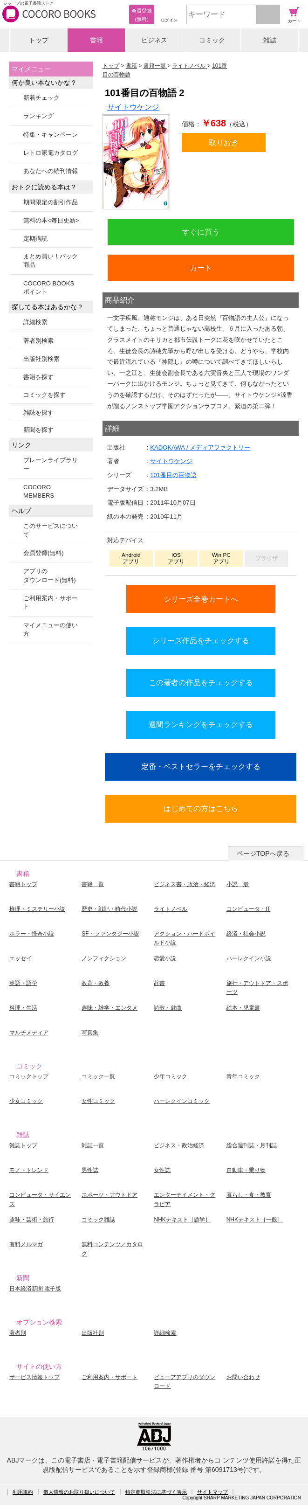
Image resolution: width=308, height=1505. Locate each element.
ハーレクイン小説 (248, 958)
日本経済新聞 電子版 (35, 1288)
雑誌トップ (23, 1145)
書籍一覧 (93, 884)
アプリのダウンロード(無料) (49, 575)
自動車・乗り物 (246, 1170)
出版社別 (93, 1333)
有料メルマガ (26, 1244)
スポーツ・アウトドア (109, 1195)
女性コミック (98, 1101)
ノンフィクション (104, 958)
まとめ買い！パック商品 (50, 260)
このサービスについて (50, 530)
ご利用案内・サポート (50, 602)
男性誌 (90, 1170)
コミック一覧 (98, 1076)
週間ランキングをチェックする (201, 724)
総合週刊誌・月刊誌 (251, 1145)
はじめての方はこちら (201, 808)
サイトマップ (212, 1492)
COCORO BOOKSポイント (48, 287)
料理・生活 (23, 1008)
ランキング (38, 115)
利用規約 (23, 1492)
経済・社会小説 (246, 933)
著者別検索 (38, 340)
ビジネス (154, 40)
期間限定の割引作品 (50, 202)
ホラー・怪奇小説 (31, 933)
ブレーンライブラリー (50, 464)
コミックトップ (28, 1076)
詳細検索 (35, 322)
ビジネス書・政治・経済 (184, 884)
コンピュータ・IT (248, 909)
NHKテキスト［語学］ (182, 1219)
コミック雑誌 (98, 1219)
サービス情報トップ (34, 1377)
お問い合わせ (243, 1377)
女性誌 (162, 1170)
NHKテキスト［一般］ (254, 1219)
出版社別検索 (41, 358)
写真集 (90, 1032)
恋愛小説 (165, 958)
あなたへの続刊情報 (50, 170)
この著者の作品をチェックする (201, 682)
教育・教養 (96, 983)
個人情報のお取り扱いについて (79, 1492)
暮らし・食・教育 (248, 1195)
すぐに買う (200, 232)
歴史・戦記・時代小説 (109, 909)
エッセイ (20, 958)
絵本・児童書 (243, 1008)
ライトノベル (170, 909)
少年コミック (170, 1076)
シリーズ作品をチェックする (200, 640)
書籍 (96, 40)
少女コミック (26, 1101)
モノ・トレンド (28, 1170)
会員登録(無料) (43, 552)
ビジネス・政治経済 (179, 1145)
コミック (212, 40)
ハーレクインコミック (182, 1101)
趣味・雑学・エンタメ (109, 1008)
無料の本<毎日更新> (51, 220)
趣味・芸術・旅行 (31, 1219)
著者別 (17, 1333)
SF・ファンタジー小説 (110, 933)
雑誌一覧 (93, 1145)
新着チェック (41, 97)
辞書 (159, 983)
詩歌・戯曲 (168, 1008)
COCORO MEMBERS (38, 491)
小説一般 (237, 884)
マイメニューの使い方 (50, 629)
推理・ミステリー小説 (37, 909)
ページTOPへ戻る (263, 853)
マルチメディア (28, 1032)
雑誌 (269, 40)
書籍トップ (23, 884)
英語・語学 (23, 983)
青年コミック (243, 1076)
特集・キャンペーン (50, 134)
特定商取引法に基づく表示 (156, 1492)
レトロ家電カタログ (50, 152)
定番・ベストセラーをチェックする (200, 766)
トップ (38, 40)
